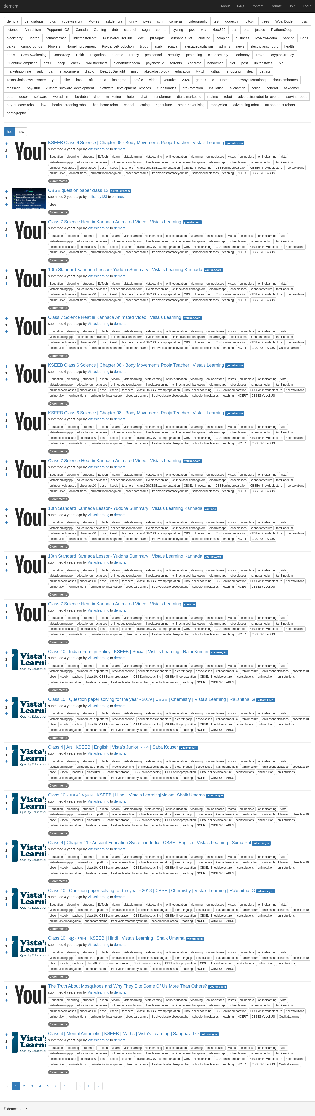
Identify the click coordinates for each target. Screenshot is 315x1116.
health (289, 46)
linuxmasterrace (85, 38)
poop (61, 63)
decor (23, 96)
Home (224, 80)
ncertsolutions (295, 167)
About (225, 6)
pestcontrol (153, 55)
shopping (234, 71)
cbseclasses (238, 162)
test (216, 21)
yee (55, 80)
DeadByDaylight (112, 71)
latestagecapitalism (198, 46)
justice (260, 30)
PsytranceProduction (118, 46)
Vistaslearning (98, 149)
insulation (216, 88)
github (215, 71)
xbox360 (218, 30)
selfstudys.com (120, 190)
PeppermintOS (58, 30)
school (129, 105)
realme (212, 96)
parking (288, 38)
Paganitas (97, 55)
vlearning (197, 156)
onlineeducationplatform (126, 162)
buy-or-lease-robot (21, 105)
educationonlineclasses (92, 162)
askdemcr (291, 88)
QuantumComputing (22, 63)
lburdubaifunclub (87, 96)
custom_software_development (70, 88)
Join (292, 6)
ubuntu (161, 30)
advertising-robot (246, 105)
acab (158, 46)
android (117, 55)
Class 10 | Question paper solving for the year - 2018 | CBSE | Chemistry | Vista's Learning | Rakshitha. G (151, 890)
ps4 (192, 30)
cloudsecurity (218, 55)
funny (132, 21)
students (88, 156)
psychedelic (155, 63)
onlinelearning (267, 156)
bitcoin (250, 21)
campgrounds (31, 46)
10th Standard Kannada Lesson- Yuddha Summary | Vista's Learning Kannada (125, 269)
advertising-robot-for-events (259, 96)
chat (144, 96)
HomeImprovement (81, 46)
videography (198, 21)
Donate (276, 6)
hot (9, 132)
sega (146, 30)
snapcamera (69, 71)
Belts (304, 38)
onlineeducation (176, 156)
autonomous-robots (280, 105)
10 (90, 1086)
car (51, 71)
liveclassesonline (157, 162)
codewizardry (72, 21)
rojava (172, 46)
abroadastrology (156, 71)
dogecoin (232, 21)
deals (11, 55)
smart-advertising (191, 105)
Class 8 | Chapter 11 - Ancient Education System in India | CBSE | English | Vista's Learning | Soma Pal (149, 842)
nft (91, 80)
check (75, 63)
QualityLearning (289, 347)
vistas (232, 156)
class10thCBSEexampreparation (158, 167)
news (240, 46)
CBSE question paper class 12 (78, 190)
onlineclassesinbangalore (188, 162)
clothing (204, 38)
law (43, 105)
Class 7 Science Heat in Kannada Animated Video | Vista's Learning (114, 221)
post (244, 63)
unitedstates (263, 63)
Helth (80, 55)
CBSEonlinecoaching (198, 167)
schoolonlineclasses (205, 173)
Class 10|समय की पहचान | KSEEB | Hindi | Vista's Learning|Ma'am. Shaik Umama (126, 795)
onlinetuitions (78, 173)
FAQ (240, 6)
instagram (119, 80)
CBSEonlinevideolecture (266, 167)
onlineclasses (215, 156)
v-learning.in (218, 652)
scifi (160, 21)
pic (281, 63)
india (102, 80)
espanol (130, 30)
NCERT (243, 173)
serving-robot (296, 96)
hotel (130, 96)
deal (250, 71)
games (201, 80)
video (153, 80)
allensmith (237, 88)
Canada (82, 30)
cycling (178, 30)
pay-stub (33, 88)
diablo (89, 71)
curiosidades (166, 88)
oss (246, 30)
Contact (257, 6)
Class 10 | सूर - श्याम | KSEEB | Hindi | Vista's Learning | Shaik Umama (116, 938)
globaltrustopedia (127, 63)
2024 (185, 80)
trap (234, 30)
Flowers (54, 46)
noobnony (242, 55)
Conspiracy (61, 55)
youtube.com (235, 143)
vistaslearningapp (61, 162)
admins (224, 46)
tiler (232, 63)
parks (11, 46)
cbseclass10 (88, 167)
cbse (103, 167)
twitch (200, 71)
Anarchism (32, 30)
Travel (260, 55)
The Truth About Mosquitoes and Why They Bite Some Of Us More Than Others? (127, 986)
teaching (228, 173)
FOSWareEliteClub (117, 38)
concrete (194, 63)
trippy (144, 46)
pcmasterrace (56, 38)
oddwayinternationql (251, 80)
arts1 (47, 63)
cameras (176, 21)
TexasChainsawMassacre (26, 80)
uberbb (34, 38)
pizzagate (157, 38)
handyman (215, 63)
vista (284, 156)
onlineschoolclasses (63, 167)
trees (265, 21)
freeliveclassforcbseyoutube (170, 173)
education (182, 71)
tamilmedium (284, 162)
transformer (162, 96)
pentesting (194, 55)
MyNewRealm (266, 38)
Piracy (134, 55)
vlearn (116, 156)
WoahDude (284, 21)
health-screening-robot (69, 105)
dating (145, 105)
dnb (115, 30)
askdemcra (113, 21)
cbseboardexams (137, 173)
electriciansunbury (264, 46)
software (40, 96)
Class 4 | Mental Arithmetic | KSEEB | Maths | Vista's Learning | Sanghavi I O (123, 1033)
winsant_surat (181, 38)
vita (203, 30)
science (12, 30)
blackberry (15, 38)
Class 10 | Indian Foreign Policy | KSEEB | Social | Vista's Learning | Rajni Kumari (128, 651)
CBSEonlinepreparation (230, 167)
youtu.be (210, 508)
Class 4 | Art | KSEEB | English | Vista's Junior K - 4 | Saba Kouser (113, 747)
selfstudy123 (97, 197)
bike (66, 80)
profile (138, 80)
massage (14, 88)
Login (307, 6)
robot (228, 96)
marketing (113, 96)
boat (79, 80)
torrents (176, 63)
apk (40, 71)
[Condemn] (6, 157)
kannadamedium (261, 162)
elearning (73, 156)
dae (141, 38)
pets (10, 96)
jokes (147, 21)
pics (53, 21)
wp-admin (60, 96)
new (21, 132)
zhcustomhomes (285, 80)
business (242, 38)
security (174, 55)
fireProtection (193, 88)
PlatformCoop (281, 30)
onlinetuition (57, 173)
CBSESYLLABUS (263, 173)
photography (16, 113)
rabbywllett (219, 105)
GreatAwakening (33, 55)
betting (265, 71)
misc (134, 71)
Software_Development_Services (125, 88)
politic (256, 88)
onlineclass (247, 156)
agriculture (164, 105)
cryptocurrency (282, 55)
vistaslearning (133, 156)
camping (223, 38)
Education (56, 156)
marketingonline (19, 71)
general (272, 88)
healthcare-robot (105, 105)
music (303, 21)
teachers (127, 167)
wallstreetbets (97, 63)
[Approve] (6, 144)
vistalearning (153, 156)
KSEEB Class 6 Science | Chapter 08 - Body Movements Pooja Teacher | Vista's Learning (136, 142)
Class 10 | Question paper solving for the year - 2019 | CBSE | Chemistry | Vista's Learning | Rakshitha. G (151, 699)
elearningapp (217, 162)
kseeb (114, 167)
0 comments (58, 181)
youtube (170, 80)
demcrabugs (34, 21)
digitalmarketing (189, 96)
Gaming (100, 30)
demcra (11, 6)
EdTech (103, 156)
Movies (93, 21)
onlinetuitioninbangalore (106, 173)
